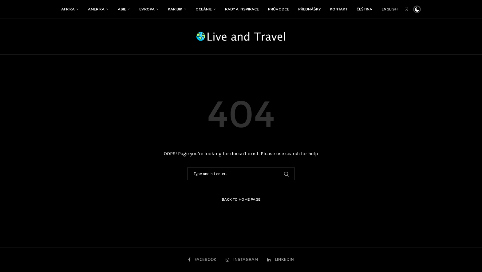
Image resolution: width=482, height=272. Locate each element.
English (389, 9)
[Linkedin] (280, 260)
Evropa (147, 9)
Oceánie (204, 9)
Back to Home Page (241, 199)
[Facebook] (203, 260)
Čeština (364, 9)
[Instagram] (242, 260)
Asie (122, 9)
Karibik (175, 9)
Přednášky (309, 9)
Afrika (68, 9)
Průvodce (278, 9)
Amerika (96, 9)
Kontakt (338, 9)
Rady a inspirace (242, 9)
